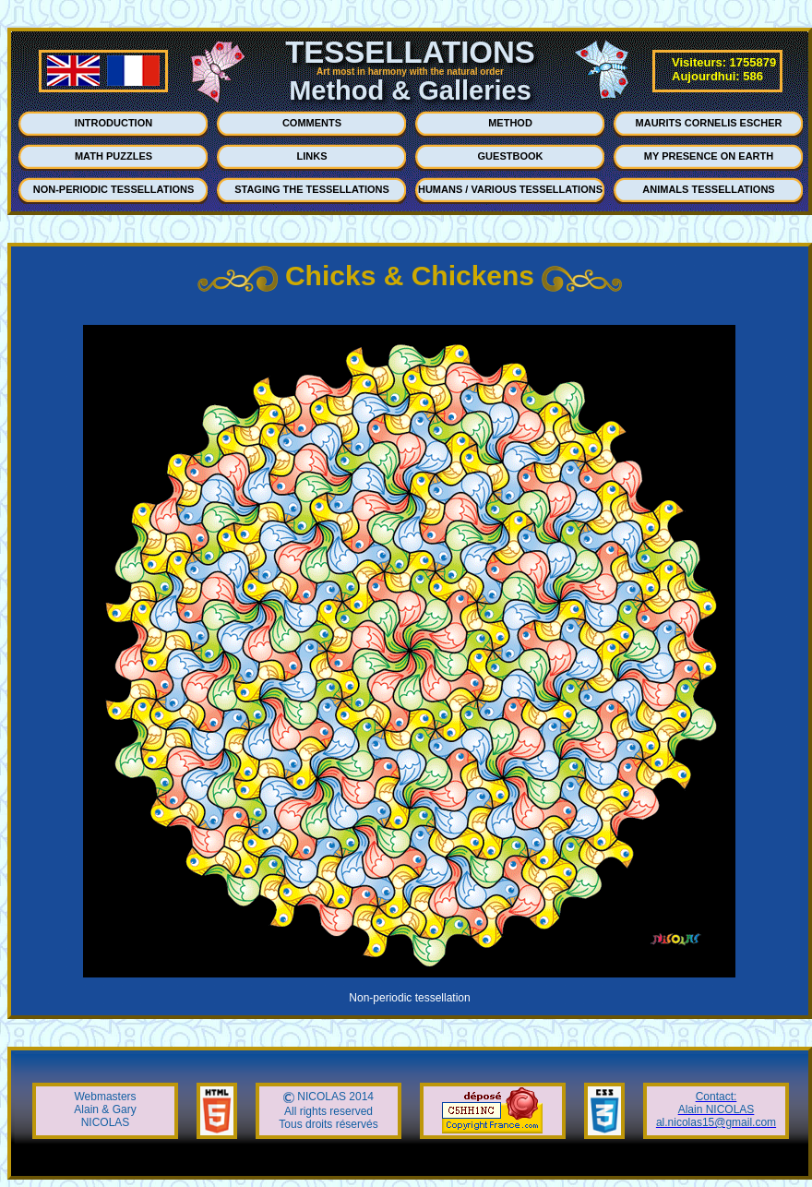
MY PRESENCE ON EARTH (708, 156)
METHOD (510, 122)
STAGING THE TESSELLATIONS (311, 189)
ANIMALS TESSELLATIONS (708, 189)
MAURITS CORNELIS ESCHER (709, 122)
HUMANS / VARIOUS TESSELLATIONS (510, 189)
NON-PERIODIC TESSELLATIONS (114, 189)
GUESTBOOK (510, 156)
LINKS (312, 156)
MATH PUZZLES (113, 156)
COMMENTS (311, 122)
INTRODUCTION (113, 122)
